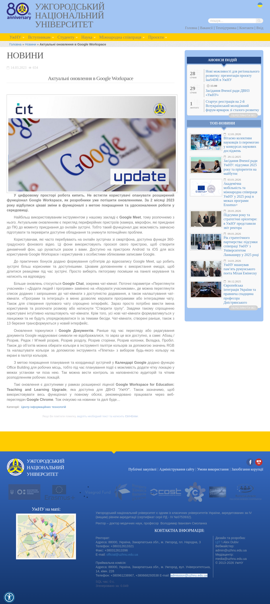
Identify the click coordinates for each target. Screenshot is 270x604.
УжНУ (15, 37)
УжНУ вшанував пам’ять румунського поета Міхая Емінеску (240, 269)
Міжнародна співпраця (120, 37)
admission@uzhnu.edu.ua (188, 575)
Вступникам (39, 37)
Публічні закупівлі (142, 469)
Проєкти (156, 37)
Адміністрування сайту (176, 469)
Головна (191, 28)
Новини (30, 44)
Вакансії (206, 28)
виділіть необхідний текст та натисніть (107, 416)
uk (260, 5)
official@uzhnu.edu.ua (122, 554)
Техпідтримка (226, 28)
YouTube (258, 462)
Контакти (246, 28)
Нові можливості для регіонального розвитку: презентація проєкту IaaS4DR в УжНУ (233, 75)
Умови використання (213, 469)
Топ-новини (222, 123)
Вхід (259, 28)
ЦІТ (218, 542)
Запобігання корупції (247, 469)
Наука (86, 37)
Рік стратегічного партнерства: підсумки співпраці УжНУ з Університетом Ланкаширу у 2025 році (241, 246)
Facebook (250, 462)
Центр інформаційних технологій (43, 407)
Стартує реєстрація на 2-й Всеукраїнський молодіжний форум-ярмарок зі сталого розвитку (232, 106)
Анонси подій (222, 60)
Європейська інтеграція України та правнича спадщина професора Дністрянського (240, 293)
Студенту (65, 37)
